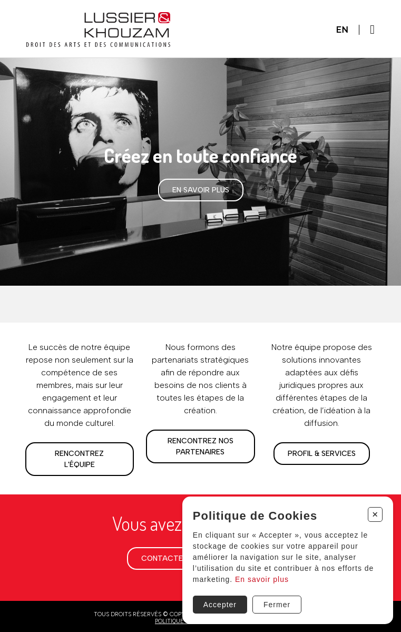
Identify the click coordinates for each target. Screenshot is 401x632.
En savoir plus (200, 190)
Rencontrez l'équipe (79, 459)
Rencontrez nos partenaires (200, 446)
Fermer (276, 604)
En (342, 30)
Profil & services (322, 453)
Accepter (220, 604)
